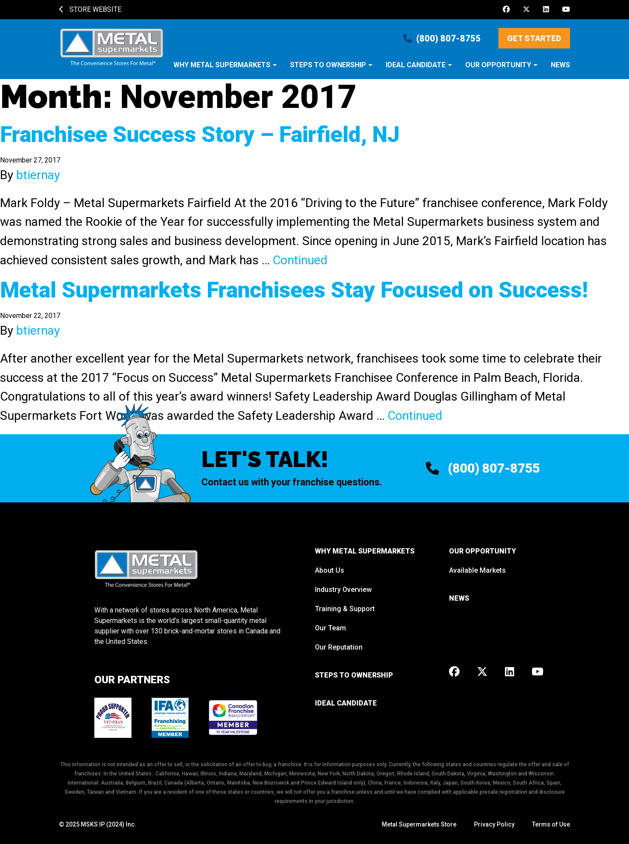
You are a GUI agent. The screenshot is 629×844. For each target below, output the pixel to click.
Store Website (90, 9)
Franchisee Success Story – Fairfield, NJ (200, 134)
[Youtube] (566, 9)
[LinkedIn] (546, 9)
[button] (225, 69)
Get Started (534, 38)
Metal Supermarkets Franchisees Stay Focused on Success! (294, 290)
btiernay (38, 175)
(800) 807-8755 (442, 38)
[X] (526, 9)
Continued (300, 260)
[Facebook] (506, 9)
